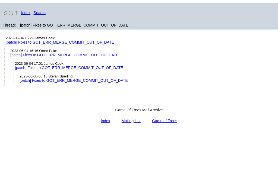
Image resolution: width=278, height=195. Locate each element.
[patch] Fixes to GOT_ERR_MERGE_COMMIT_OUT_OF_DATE (60, 42)
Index (25, 13)
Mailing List (131, 121)
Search (40, 13)
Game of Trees (164, 121)
